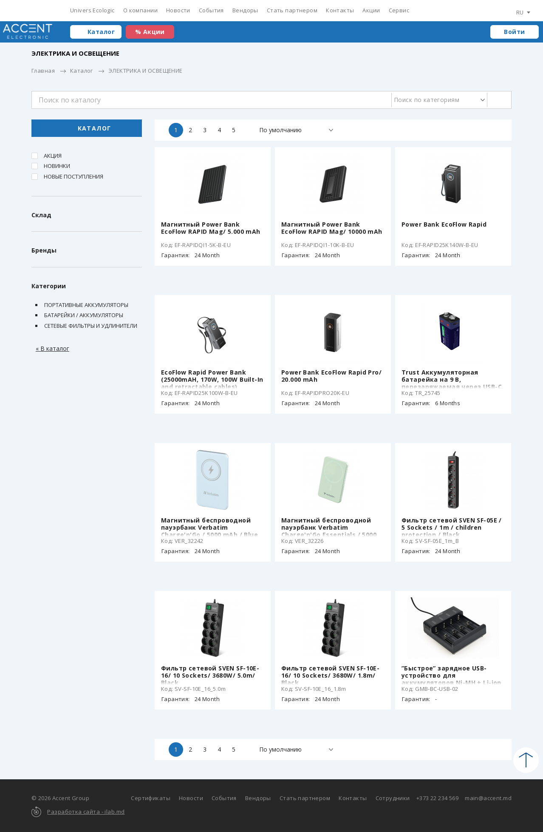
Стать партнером (292, 10)
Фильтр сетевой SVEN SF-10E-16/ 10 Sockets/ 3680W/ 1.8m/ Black (330, 675)
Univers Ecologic (92, 10)
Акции (371, 10)
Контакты (340, 10)
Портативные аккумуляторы (86, 305)
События (211, 10)
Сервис (399, 10)
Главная (43, 70)
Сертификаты (150, 798)
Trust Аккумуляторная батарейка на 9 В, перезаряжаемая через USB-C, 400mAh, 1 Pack (452, 383)
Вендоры (245, 10)
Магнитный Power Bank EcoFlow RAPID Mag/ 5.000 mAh (210, 228)
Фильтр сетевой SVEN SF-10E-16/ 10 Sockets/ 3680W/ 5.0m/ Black (210, 675)
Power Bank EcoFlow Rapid (444, 224)
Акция (53, 155)
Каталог (101, 32)
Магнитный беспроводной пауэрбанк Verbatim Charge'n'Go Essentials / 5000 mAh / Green (328, 531)
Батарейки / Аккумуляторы (83, 315)
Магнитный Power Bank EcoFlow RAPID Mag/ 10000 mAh (331, 228)
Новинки (57, 166)
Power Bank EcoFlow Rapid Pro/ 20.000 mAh (331, 375)
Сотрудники (393, 798)
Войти (514, 32)
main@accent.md (488, 798)
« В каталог (52, 348)
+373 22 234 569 (437, 798)
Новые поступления (73, 176)
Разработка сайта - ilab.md (85, 811)
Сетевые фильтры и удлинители (90, 325)
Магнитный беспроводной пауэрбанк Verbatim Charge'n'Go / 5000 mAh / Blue (209, 527)
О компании (140, 10)
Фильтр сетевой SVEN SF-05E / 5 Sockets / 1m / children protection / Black (452, 527)
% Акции (150, 32)
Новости (178, 10)
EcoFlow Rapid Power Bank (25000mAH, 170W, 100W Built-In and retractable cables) (212, 379)
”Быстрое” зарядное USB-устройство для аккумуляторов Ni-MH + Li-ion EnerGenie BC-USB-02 (451, 679)
